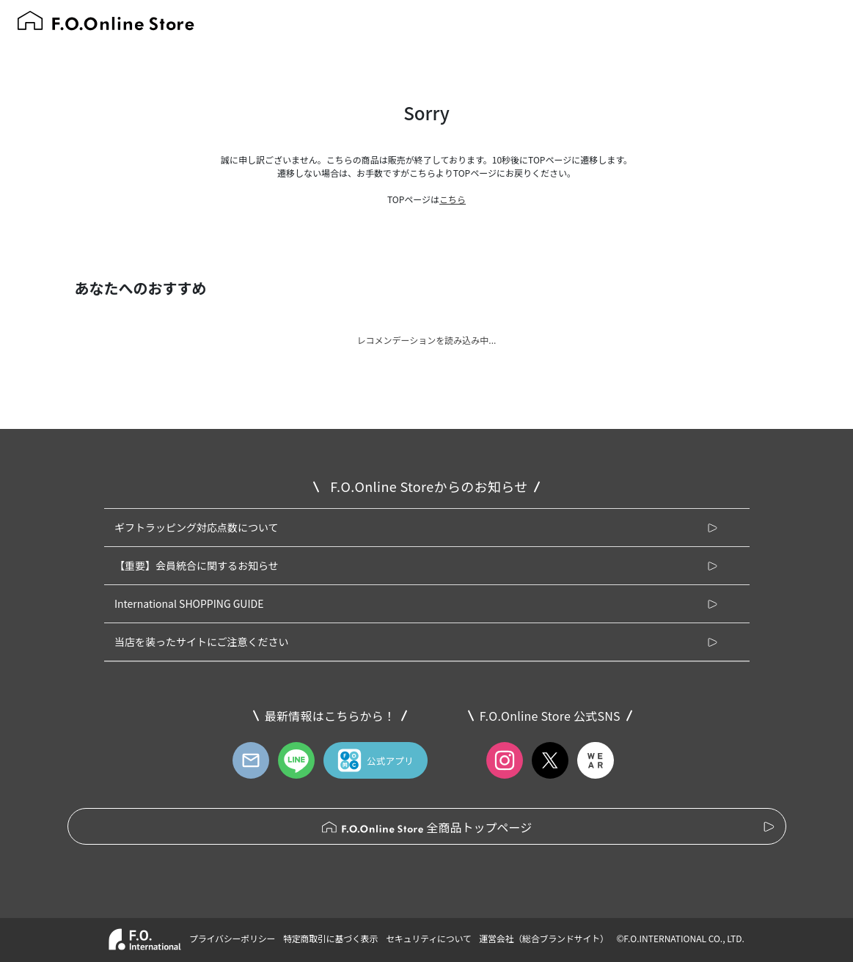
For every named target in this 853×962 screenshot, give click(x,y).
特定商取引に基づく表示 (330, 938)
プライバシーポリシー (232, 938)
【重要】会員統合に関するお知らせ (196, 565)
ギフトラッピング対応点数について (196, 527)
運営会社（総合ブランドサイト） (543, 938)
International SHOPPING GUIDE (189, 603)
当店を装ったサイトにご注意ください (201, 641)
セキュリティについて (429, 938)
